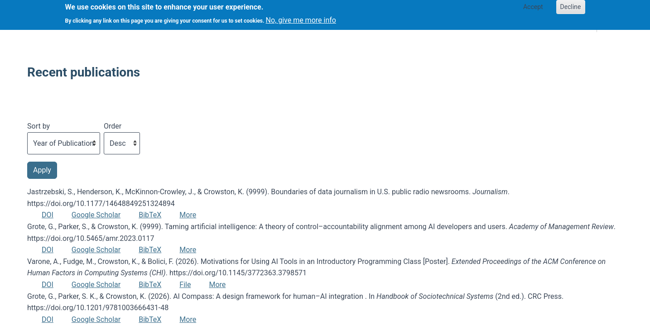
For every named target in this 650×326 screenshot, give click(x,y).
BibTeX (150, 215)
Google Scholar (96, 215)
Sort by (38, 126)
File (185, 284)
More (187, 215)
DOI (47, 215)
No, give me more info (301, 18)
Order (112, 126)
